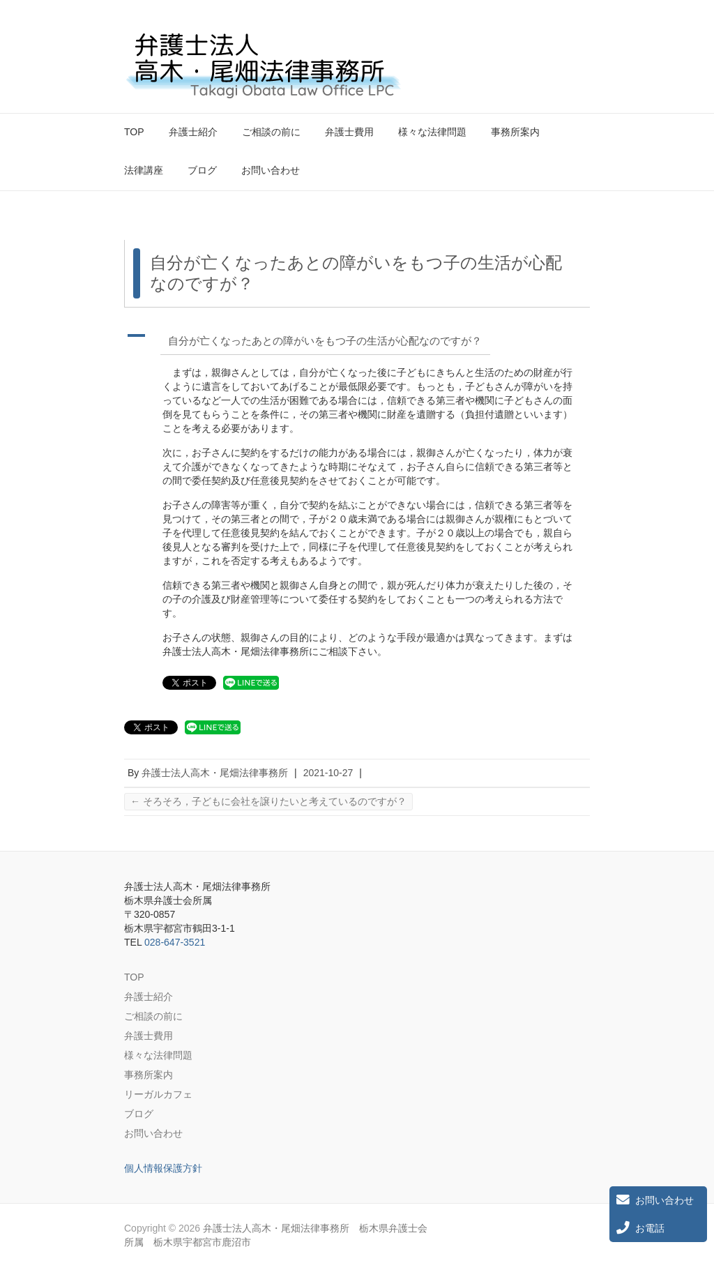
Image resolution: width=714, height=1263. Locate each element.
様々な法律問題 (432, 131)
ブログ (202, 170)
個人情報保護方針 (163, 1168)
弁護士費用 (349, 131)
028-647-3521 (174, 942)
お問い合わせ (270, 170)
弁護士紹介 (193, 131)
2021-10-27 (328, 772)
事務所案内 (515, 131)
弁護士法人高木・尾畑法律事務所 (215, 772)
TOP (134, 131)
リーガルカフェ (158, 1094)
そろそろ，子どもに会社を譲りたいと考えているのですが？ (268, 801)
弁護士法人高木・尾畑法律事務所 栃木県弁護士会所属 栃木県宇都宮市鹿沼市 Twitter (555, 43)
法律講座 (143, 170)
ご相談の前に (271, 131)
